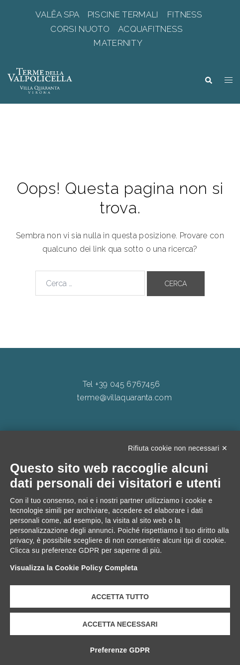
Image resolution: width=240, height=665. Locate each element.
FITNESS (185, 14)
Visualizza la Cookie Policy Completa (73, 568)
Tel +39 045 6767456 (121, 384)
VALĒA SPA (58, 14)
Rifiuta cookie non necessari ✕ (178, 448)
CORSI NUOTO (81, 29)
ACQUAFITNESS (151, 29)
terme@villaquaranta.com (124, 397)
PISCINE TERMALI (123, 14)
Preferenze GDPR (120, 650)
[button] (208, 80)
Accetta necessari (120, 624)
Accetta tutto (120, 597)
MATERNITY (119, 43)
